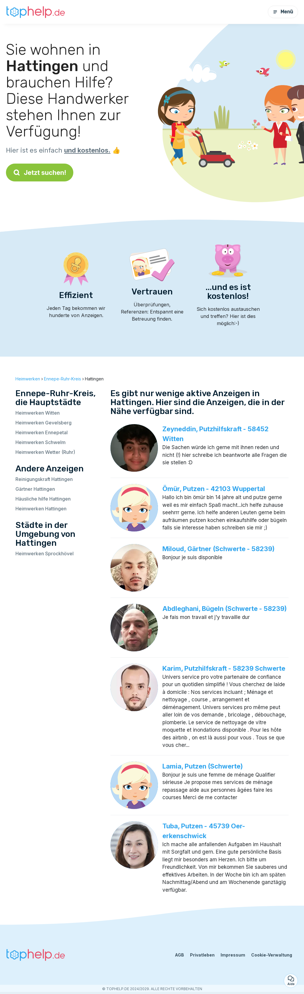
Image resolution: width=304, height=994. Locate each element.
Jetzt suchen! (39, 172)
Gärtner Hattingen (35, 489)
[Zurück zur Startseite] (35, 12)
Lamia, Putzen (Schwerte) (202, 766)
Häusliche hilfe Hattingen (43, 499)
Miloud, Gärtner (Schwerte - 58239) (218, 549)
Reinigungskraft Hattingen (44, 479)
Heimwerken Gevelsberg (43, 423)
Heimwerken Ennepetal (41, 432)
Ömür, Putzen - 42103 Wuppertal (213, 489)
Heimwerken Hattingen (40, 509)
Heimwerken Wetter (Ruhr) (45, 452)
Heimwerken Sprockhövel (44, 553)
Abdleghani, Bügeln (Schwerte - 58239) (224, 608)
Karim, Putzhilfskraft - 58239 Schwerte (223, 668)
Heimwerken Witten (37, 413)
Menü (283, 12)
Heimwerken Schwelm (40, 442)
